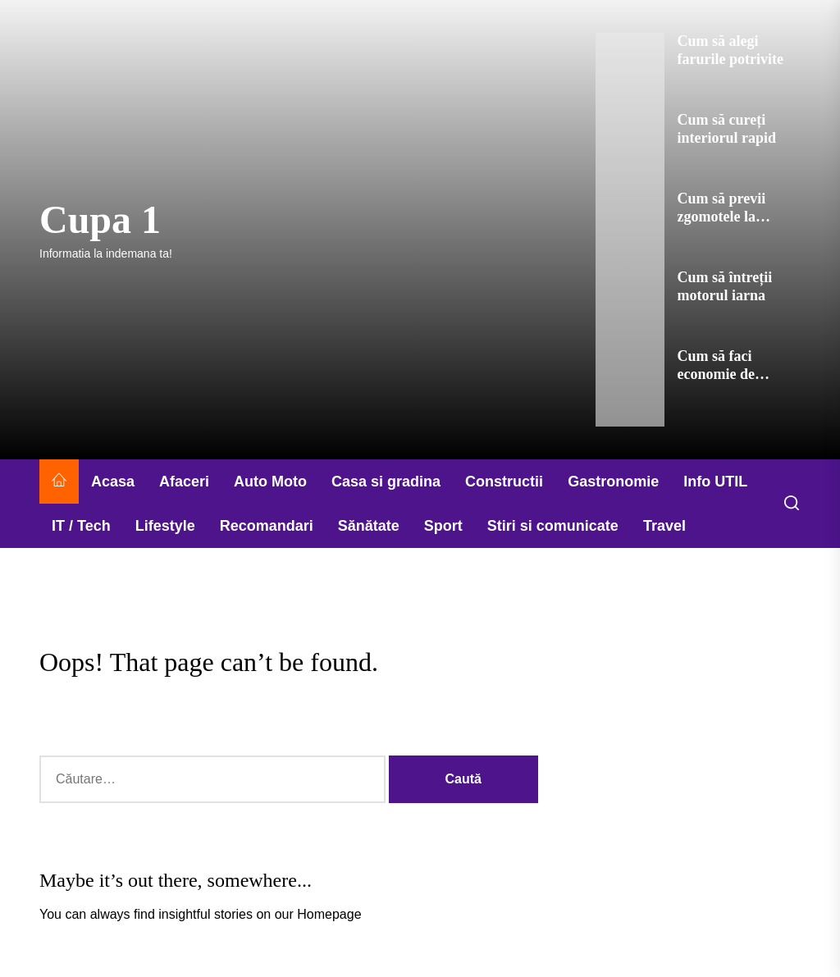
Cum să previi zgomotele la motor (722, 216)
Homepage (329, 914)
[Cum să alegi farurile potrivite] (630, 72)
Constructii (504, 481)
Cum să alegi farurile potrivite (730, 50)
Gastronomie (613, 481)
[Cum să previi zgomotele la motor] (630, 229)
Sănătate (368, 526)
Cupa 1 (100, 219)
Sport (443, 526)
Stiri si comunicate (553, 526)
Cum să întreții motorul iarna (725, 286)
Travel (664, 526)
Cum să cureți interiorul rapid (727, 129)
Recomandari (266, 526)
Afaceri (184, 481)
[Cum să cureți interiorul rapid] (630, 151)
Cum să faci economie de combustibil (716, 373)
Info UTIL (715, 481)
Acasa (113, 481)
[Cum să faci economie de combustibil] (630, 387)
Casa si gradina (386, 481)
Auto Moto (270, 481)
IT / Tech (81, 526)
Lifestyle (165, 526)
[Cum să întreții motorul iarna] (630, 308)
